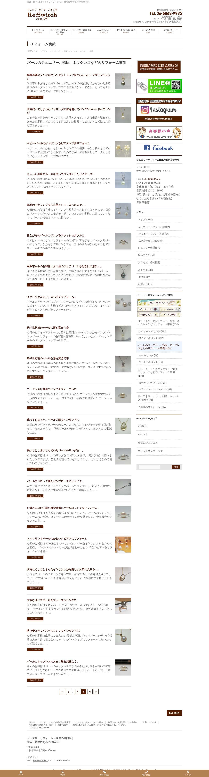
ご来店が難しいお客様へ (151, 240)
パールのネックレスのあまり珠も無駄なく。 (53, 661)
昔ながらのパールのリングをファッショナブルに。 (57, 235)
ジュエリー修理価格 (149, 247)
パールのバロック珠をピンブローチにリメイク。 (55, 481)
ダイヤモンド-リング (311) (152, 331)
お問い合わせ (145, 284)
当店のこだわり (146, 255)
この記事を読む (35, 97)
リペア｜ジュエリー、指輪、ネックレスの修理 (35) (159, 398)
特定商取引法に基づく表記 (41, 725)
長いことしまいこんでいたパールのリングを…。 (55, 450)
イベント (143, 434)
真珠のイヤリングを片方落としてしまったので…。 (57, 204)
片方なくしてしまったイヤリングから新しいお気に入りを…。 (63, 569)
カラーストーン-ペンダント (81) (155, 389)
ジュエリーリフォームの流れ (154, 234)
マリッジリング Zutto (150, 451)
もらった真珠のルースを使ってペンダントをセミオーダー (61, 174)
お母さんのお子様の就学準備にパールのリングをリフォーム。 (63, 508)
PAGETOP (174, 713)
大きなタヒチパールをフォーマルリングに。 (53, 600)
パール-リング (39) (148, 355)
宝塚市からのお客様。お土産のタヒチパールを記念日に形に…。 (65, 266)
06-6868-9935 (152, 178)
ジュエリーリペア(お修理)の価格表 (55, 722)
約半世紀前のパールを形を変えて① (48, 358)
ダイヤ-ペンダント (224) (151, 338)
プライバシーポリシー (39, 727)
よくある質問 (145, 270)
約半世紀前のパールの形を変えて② (48, 327)
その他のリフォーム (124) (152, 407)
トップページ (145, 219)
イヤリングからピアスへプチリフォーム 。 (52, 297)
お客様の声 (144, 277)
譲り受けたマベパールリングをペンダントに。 (54, 630)
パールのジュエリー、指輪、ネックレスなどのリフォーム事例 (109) (159, 347)
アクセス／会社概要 (149, 262)
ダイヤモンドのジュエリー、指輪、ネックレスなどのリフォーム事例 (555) (159, 323)
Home (32, 722)
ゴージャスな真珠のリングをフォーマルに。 (53, 389)
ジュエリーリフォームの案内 (154, 227)
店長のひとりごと (148, 442)
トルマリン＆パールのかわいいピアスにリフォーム (57, 538)
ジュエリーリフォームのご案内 (89, 722)
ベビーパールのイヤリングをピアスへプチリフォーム (58, 143)
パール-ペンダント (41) (151, 362)
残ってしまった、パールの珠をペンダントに (53, 419)
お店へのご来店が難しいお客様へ (122, 722)
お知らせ (143, 426)
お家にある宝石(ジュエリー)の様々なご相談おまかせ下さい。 (100, 725)
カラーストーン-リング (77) (153, 382)
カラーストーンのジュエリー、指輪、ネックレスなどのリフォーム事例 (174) (159, 372)
